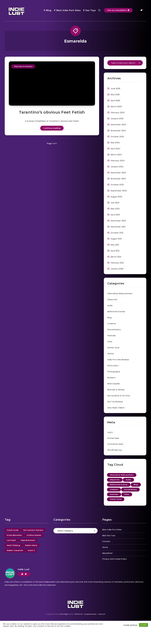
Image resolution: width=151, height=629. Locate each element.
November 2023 (118, 178)
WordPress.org (114, 450)
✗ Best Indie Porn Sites (67, 10)
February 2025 (117, 112)
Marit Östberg (13, 545)
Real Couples (113, 383)
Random (111, 377)
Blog (109, 317)
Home (105, 547)
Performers (112, 365)
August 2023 (116, 196)
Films (109, 341)
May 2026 (115, 94)
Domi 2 (31, 550)
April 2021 (115, 250)
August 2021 (116, 238)
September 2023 (119, 190)
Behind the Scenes (116, 311)
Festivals (111, 335)
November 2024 (118, 130)
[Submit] (139, 63)
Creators (111, 323)
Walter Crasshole (15, 550)
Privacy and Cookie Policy (114, 559)
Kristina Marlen (34, 535)
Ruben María (31, 545)
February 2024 (118, 160)
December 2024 (118, 124)
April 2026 (115, 100)
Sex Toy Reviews (115, 401)
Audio (110, 305)
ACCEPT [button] (143, 625)
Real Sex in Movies (23, 66)
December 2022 (118, 220)
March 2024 (116, 154)
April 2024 (115, 148)
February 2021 (117, 262)
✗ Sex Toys (89, 10)
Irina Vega (64, 614)
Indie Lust (23, 569)
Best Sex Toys (108, 535)
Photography (113, 371)
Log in (110, 432)
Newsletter (107, 553)
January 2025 (117, 118)
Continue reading (51, 128)
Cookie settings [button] (130, 625)
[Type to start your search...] (125, 63)
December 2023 (118, 172)
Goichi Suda (12, 530)
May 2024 (115, 142)
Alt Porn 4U (79, 614)
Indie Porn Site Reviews (118, 359)
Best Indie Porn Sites (112, 529)
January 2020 (117, 268)
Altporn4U (112, 299)
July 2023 (115, 202)
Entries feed (113, 438)
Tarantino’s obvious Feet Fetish (52, 112)
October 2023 (117, 184)
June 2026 (115, 88)
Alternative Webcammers (119, 293)
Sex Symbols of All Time (118, 395)
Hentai (110, 353)
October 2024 (117, 136)
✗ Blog (47, 10)
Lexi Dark (11, 540)
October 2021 (117, 232)
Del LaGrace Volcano (33, 530)
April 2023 (115, 214)
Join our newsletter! (118, 10)
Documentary (114, 329)
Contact (106, 541)
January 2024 (117, 166)
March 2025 (116, 106)
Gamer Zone (113, 347)
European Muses (90, 614)
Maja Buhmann (28, 540)
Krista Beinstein (14, 535)
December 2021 (118, 226)
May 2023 (115, 208)
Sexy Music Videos (115, 407)
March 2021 (116, 256)
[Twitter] (141, 10)
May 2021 (115, 244)
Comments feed (115, 444)
